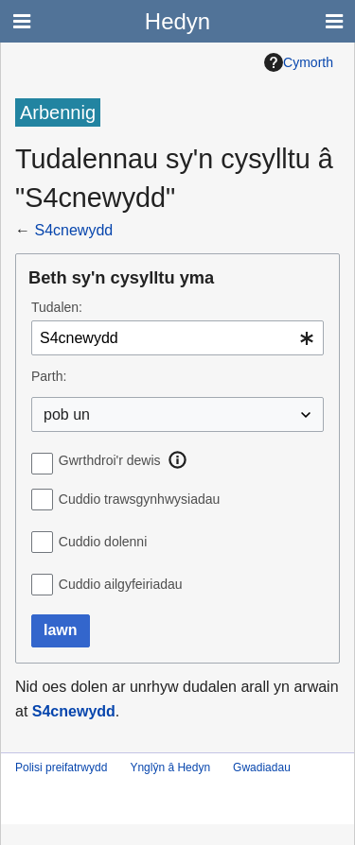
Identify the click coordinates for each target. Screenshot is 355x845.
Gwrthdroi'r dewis (110, 460)
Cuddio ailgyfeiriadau (121, 584)
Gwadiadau (262, 767)
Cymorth (298, 62)
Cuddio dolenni (103, 541)
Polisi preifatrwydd (61, 767)
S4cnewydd (73, 230)
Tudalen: (56, 307)
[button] (178, 460)
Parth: (48, 376)
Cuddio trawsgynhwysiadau (139, 499)
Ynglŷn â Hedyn (170, 767)
